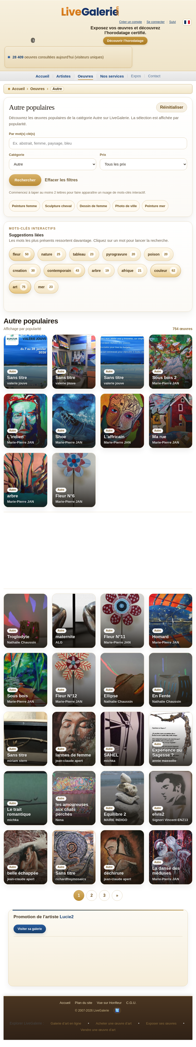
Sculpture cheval (58, 206)
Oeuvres (85, 76)
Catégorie (16, 155)
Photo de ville (126, 206)
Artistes (63, 76)
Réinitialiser (171, 107)
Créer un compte (130, 22)
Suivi (172, 22)
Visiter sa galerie (30, 929)
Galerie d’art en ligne (66, 1023)
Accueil (42, 76)
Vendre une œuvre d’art (98, 1030)
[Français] (187, 22)
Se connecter (155, 22)
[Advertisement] (98, 550)
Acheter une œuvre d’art (113, 1023)
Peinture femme (24, 206)
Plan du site (83, 1003)
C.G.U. (131, 1003)
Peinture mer (155, 206)
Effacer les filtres (61, 180)
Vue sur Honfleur (109, 1003)
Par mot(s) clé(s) (22, 134)
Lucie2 (67, 916)
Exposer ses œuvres (161, 1023)
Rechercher (25, 180)
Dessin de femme (93, 206)
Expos (136, 76)
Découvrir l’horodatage (125, 41)
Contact (154, 76)
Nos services (112, 76)
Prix (103, 155)
